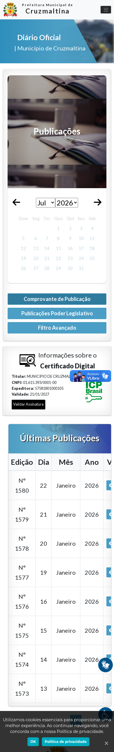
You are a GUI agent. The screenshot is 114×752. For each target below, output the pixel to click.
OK (33, 741)
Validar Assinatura (28, 404)
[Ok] (105, 743)
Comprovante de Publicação (57, 299)
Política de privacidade (66, 741)
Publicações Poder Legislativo (57, 313)
